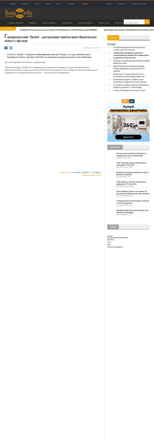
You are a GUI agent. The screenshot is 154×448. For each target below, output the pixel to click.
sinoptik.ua (119, 247)
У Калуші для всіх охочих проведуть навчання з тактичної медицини (132, 202)
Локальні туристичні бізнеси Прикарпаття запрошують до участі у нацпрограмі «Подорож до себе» (131, 154)
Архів (109, 3)
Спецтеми (84, 4)
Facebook (76, 172)
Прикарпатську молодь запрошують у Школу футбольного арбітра (132, 173)
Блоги (58, 4)
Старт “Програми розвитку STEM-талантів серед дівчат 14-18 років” (131, 164)
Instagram (96, 172)
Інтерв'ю (25, 4)
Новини (12, 4)
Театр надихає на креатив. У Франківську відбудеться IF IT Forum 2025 (131, 183)
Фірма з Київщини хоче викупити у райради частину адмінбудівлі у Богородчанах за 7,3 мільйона (129, 68)
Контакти (122, 4)
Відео (48, 4)
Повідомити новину (139, 4)
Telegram (85, 172)
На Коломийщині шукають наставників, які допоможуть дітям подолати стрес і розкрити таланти (133, 192)
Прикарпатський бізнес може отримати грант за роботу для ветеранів (132, 211)
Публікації (71, 4)
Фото (37, 4)
